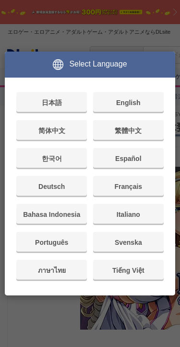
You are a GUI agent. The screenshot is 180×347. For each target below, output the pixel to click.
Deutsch (51, 186)
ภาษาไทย (52, 270)
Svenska (128, 242)
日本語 (52, 103)
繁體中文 (128, 130)
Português (51, 242)
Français (129, 186)
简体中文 (51, 130)
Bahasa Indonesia (51, 214)
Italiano (128, 214)
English (128, 103)
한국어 (52, 158)
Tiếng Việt (128, 270)
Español (128, 158)
